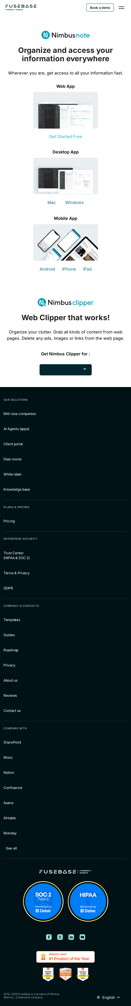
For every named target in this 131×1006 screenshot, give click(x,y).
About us (10, 680)
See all (11, 848)
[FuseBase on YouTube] (82, 937)
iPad (87, 269)
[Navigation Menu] (121, 7)
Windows (74, 202)
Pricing (9, 521)
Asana (8, 803)
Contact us (12, 710)
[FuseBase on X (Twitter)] (60, 937)
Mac (51, 202)
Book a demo (100, 8)
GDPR (8, 588)
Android (47, 269)
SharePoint (12, 742)
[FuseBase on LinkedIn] (71, 937)
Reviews (10, 695)
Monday (9, 833)
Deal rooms (12, 459)
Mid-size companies (19, 413)
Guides (9, 635)
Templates (11, 620)
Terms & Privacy (16, 573)
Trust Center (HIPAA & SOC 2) (16, 555)
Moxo (8, 757)
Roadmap (10, 650)
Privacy (9, 665)
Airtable (9, 818)
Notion (8, 772)
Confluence (12, 787)
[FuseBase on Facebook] (49, 937)
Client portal (13, 444)
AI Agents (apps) (16, 429)
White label (12, 474)
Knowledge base (16, 489)
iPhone (69, 269)
